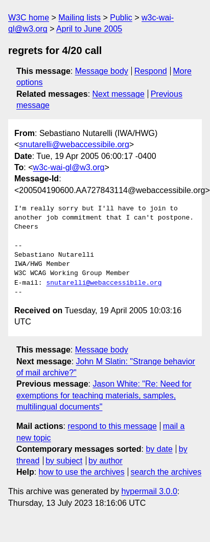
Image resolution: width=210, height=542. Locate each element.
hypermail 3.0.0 (149, 491)
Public (121, 17)
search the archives (166, 472)
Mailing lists (79, 17)
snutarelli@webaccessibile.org (74, 144)
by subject (63, 460)
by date (159, 449)
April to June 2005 (89, 28)
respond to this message (111, 426)
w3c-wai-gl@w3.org (69, 167)
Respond (150, 71)
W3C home (28, 17)
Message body (101, 71)
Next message (118, 94)
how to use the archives (82, 472)
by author (105, 460)
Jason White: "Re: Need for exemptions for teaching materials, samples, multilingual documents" (104, 395)
